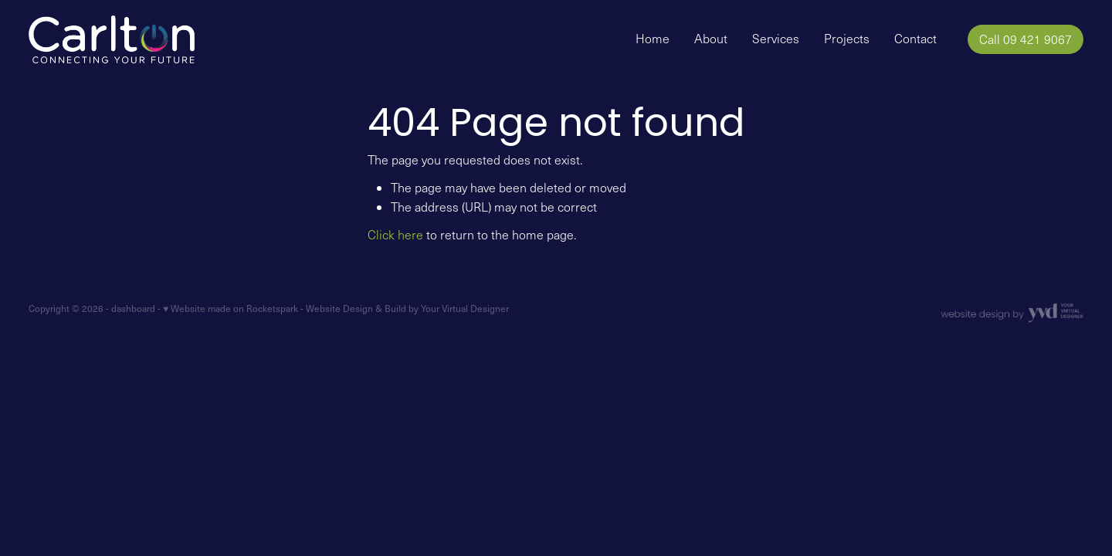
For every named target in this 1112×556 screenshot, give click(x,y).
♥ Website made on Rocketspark (230, 308)
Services (775, 38)
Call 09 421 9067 (1025, 39)
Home (653, 38)
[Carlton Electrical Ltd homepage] (134, 39)
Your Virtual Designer (465, 308)
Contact (915, 38)
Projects (847, 38)
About (710, 38)
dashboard (133, 308)
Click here (395, 234)
